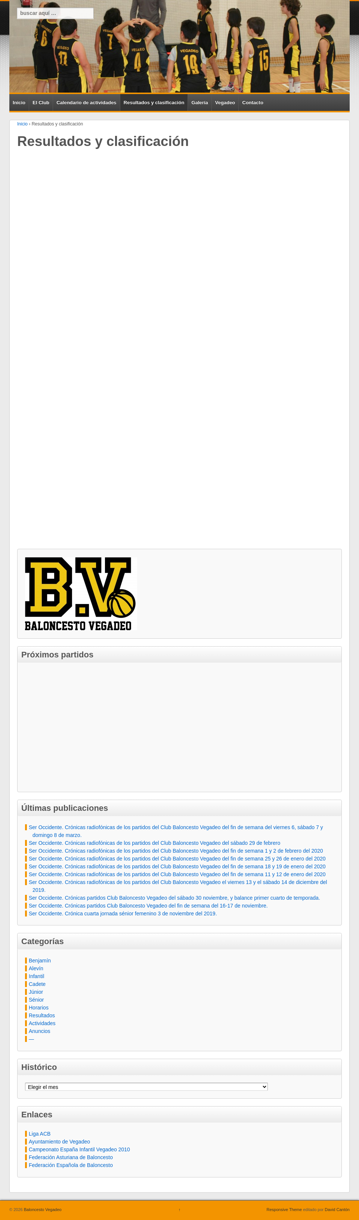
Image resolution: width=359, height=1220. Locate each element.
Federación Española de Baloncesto (71, 1165)
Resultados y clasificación (154, 102)
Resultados (42, 1015)
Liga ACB (39, 1134)
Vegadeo (225, 102)
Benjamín (40, 961)
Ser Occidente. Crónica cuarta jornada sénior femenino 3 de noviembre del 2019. (123, 913)
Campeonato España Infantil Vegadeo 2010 (79, 1149)
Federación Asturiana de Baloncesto (71, 1157)
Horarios (39, 1008)
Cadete (37, 984)
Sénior (36, 1000)
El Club (41, 102)
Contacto (252, 102)
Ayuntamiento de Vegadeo (59, 1142)
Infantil (36, 976)
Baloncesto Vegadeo (42, 1209)
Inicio (19, 102)
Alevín (36, 968)
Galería (200, 102)
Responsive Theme (284, 1209)
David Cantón (337, 1209)
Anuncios (39, 1031)
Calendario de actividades (86, 102)
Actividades (42, 1023)
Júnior (36, 992)
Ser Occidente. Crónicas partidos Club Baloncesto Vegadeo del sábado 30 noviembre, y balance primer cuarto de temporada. (174, 898)
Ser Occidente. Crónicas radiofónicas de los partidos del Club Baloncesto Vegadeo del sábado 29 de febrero (154, 843)
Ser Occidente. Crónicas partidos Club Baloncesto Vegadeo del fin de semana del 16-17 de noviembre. (148, 906)
